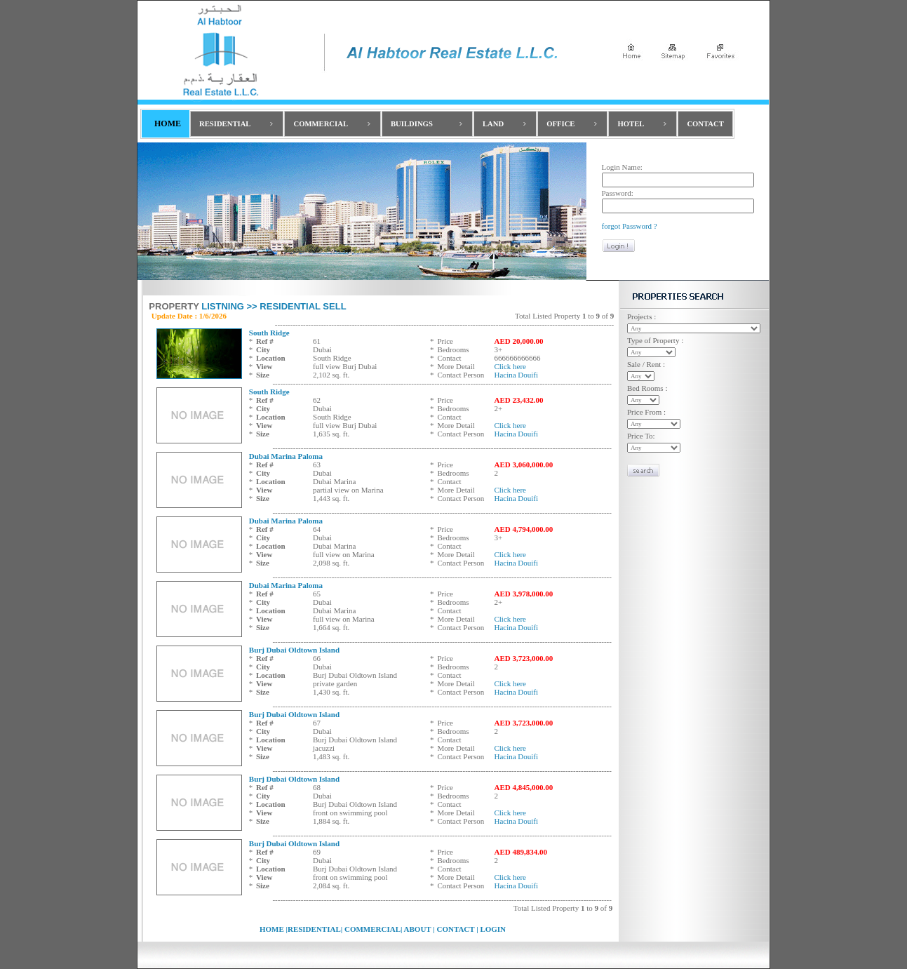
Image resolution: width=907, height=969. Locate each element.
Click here (510, 366)
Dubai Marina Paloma (286, 456)
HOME (272, 929)
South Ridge (269, 332)
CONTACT (455, 929)
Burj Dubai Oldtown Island (294, 650)
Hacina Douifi (516, 374)
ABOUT (416, 929)
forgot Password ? (629, 226)
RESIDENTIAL (314, 929)
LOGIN (493, 929)
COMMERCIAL (372, 929)
